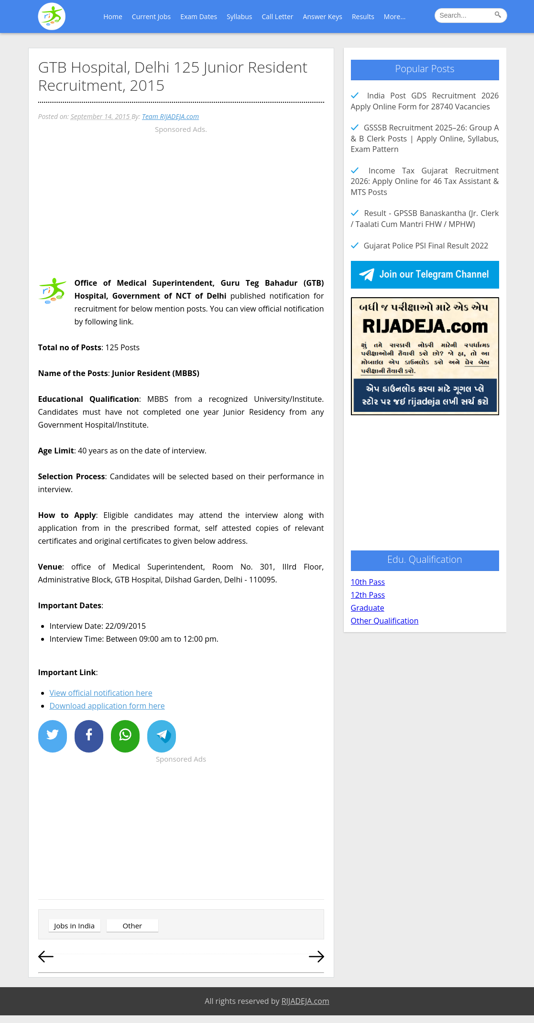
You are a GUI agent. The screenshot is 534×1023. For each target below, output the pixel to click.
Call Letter (278, 16)
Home (112, 16)
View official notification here (101, 693)
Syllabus (239, 16)
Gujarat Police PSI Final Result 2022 (426, 245)
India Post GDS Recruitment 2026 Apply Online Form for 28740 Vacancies (425, 100)
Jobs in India (74, 925)
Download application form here (107, 705)
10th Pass (368, 582)
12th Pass (368, 595)
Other (132, 925)
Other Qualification (385, 620)
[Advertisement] (181, 202)
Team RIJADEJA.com (170, 116)
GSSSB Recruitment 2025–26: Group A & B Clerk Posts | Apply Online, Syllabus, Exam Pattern (425, 138)
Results (363, 16)
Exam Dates (198, 16)
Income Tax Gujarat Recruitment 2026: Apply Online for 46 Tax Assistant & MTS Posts (425, 181)
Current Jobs (151, 16)
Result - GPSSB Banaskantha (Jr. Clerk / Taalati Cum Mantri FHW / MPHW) (425, 218)
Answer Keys (322, 16)
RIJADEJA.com (305, 1001)
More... (395, 16)
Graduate (367, 608)
